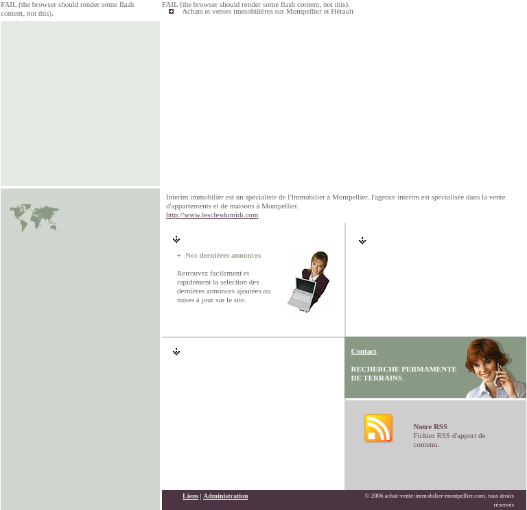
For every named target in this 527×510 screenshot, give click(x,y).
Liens (190, 496)
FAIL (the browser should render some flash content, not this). (256, 4)
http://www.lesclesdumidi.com (212, 214)
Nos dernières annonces (223, 255)
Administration (225, 496)
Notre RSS (431, 426)
